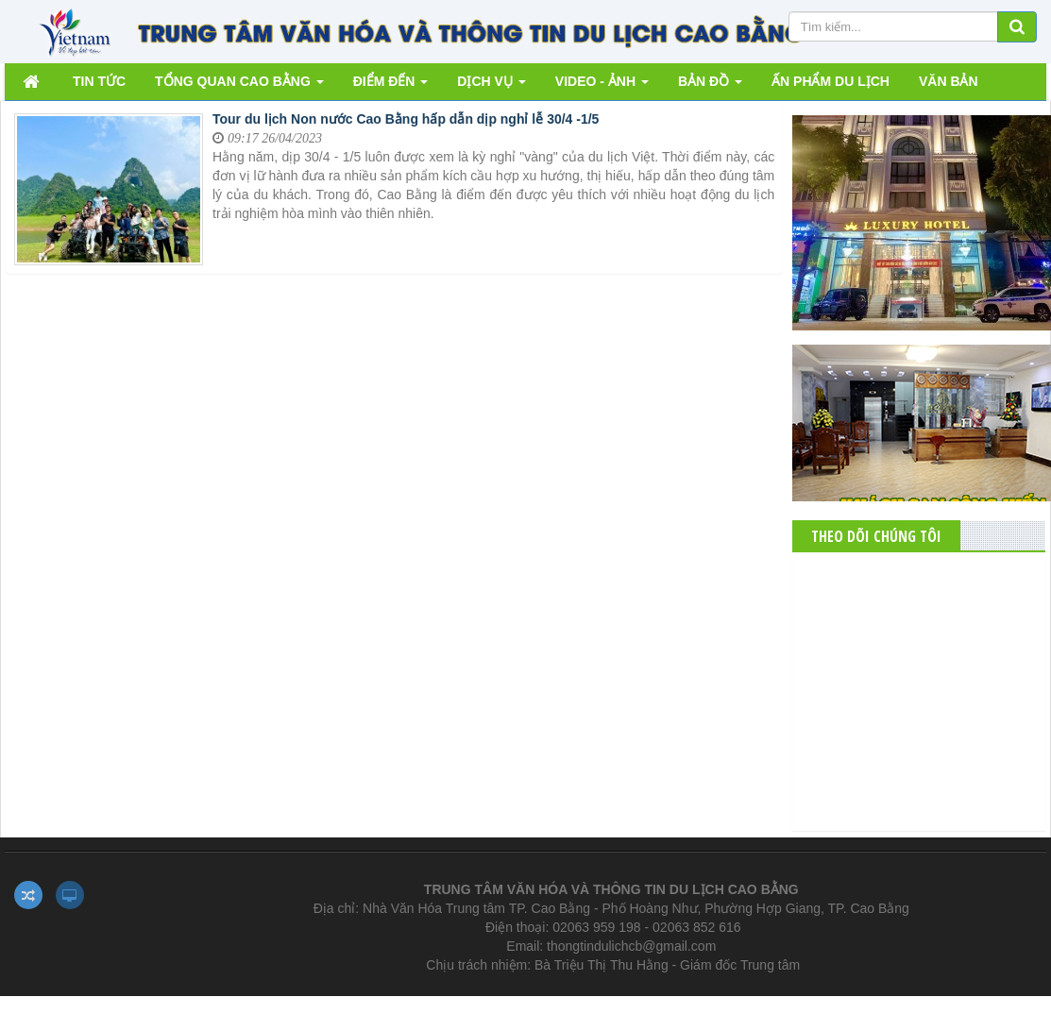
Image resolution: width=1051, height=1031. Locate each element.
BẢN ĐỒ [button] (710, 86)
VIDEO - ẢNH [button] (602, 86)
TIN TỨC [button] (99, 81)
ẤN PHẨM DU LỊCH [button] (830, 81)
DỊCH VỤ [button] (491, 86)
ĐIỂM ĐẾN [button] (391, 86)
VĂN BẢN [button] (948, 81)
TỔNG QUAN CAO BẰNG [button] (239, 86)
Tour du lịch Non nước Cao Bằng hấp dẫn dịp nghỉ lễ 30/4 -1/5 (405, 119)
